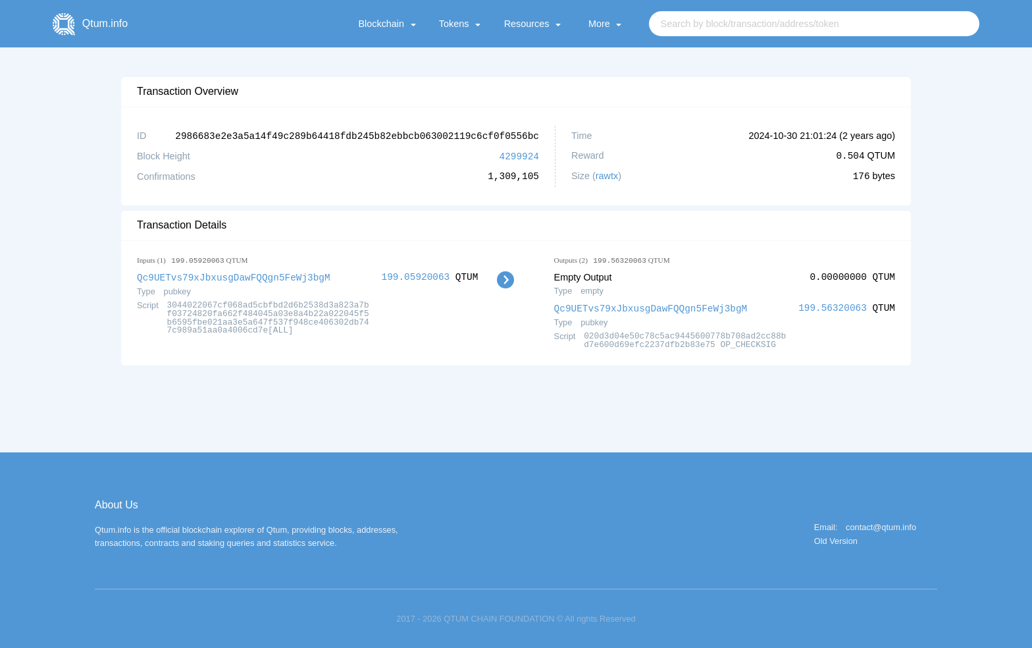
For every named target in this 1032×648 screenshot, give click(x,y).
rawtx (607, 175)
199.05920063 (416, 275)
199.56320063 (832, 306)
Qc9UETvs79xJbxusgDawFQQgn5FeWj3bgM (233, 275)
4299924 (519, 155)
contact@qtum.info (881, 526)
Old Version (836, 539)
